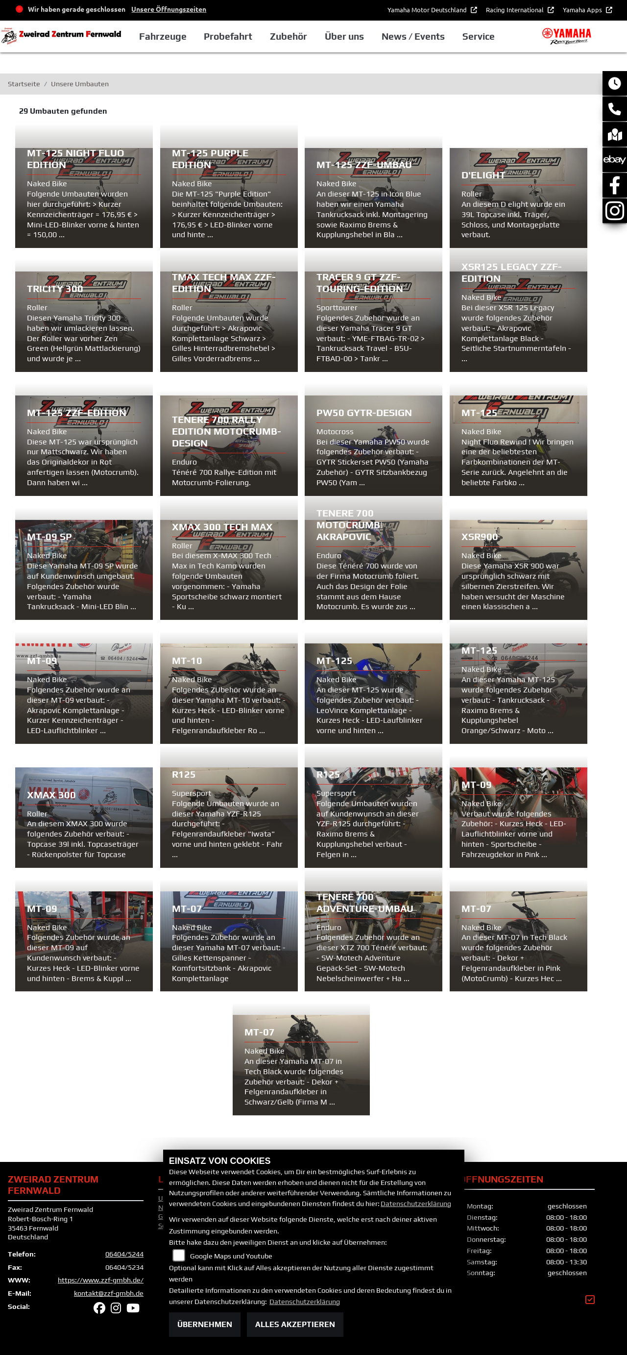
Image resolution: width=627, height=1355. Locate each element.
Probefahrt (228, 36)
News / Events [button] (413, 36)
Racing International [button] (515, 9)
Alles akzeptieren (295, 1324)
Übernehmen (204, 1324)
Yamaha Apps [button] (583, 9)
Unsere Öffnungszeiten (168, 8)
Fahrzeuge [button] (163, 36)
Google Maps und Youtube (231, 1256)
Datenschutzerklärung (416, 1203)
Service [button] (478, 36)
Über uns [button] (344, 36)
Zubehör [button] (288, 36)
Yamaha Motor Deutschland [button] (427, 9)
